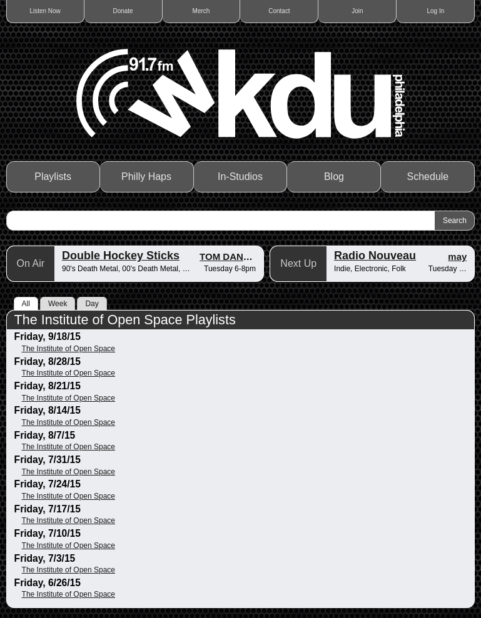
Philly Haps (146, 176)
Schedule (428, 176)
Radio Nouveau (375, 255)
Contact (279, 10)
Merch (201, 10)
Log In (435, 10)
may (457, 256)
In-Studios (240, 176)
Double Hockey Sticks (121, 255)
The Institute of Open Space (68, 348)
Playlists (52, 176)
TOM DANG (225, 256)
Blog (334, 176)
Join (357, 10)
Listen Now (44, 10)
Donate (123, 10)
